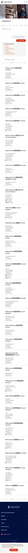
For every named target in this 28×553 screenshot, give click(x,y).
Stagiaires (6, 50)
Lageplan (14, 542)
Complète (6, 45)
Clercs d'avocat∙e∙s (8, 52)
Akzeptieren (13, 550)
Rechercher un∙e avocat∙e (6, 28)
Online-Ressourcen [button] (14, 526)
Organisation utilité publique (10, 53)
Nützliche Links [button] (14, 530)
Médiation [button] (14, 516)
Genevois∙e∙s (7, 47)
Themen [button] (14, 523)
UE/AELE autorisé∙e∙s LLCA (9, 48)
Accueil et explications (19, 36)
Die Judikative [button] (14, 519)
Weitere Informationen (10, 547)
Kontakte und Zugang (6, 534)
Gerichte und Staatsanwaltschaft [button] (14, 512)
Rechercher (21, 40)
